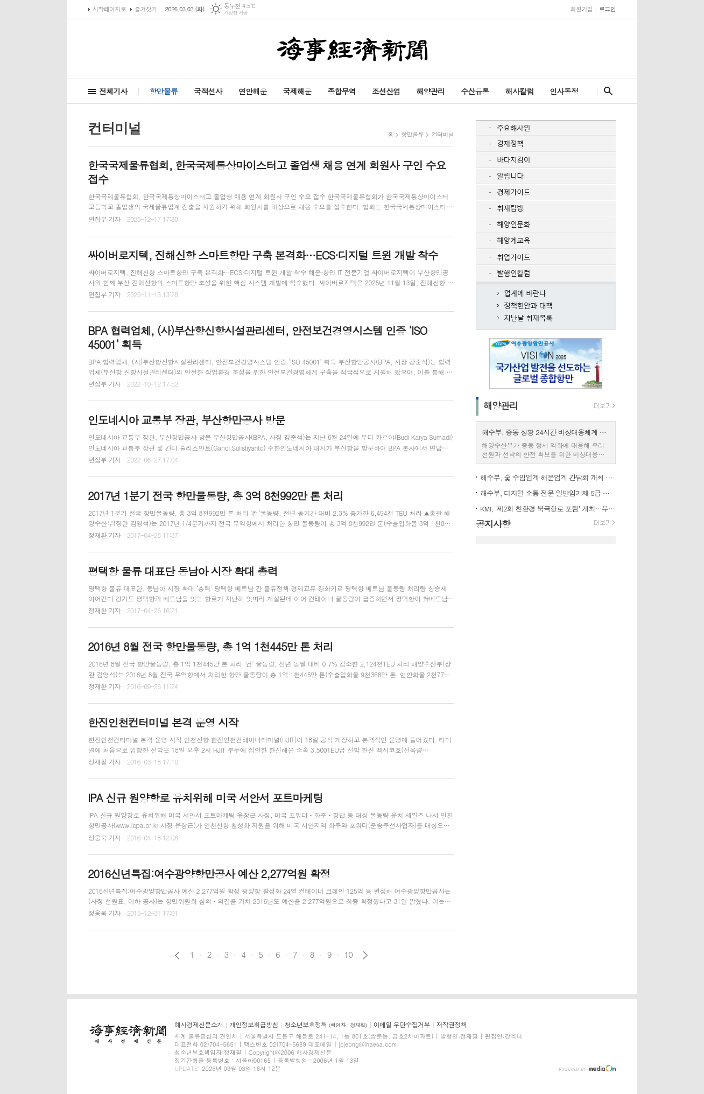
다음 (365, 955)
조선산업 (386, 91)
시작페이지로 (109, 9)
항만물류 (164, 91)
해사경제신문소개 (198, 1025)
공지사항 (493, 523)
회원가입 (582, 9)
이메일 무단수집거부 (402, 1025)
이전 (177, 955)
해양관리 (430, 91)
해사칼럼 (519, 91)
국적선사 (208, 91)
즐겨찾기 (146, 9)
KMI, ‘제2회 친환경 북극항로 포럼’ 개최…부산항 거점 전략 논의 (548, 508)
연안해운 (252, 91)
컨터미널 (443, 134)
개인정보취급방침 (253, 1025)
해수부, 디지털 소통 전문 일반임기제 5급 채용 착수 (548, 493)
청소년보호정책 (326, 1025)
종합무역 (341, 91)
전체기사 (113, 91)
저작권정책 (452, 1025)
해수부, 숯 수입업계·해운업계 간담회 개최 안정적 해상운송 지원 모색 (548, 477)
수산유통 (475, 91)
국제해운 (297, 91)
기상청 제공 (236, 12)
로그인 (607, 9)
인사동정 (564, 91)
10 (348, 954)
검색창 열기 (606, 91)
